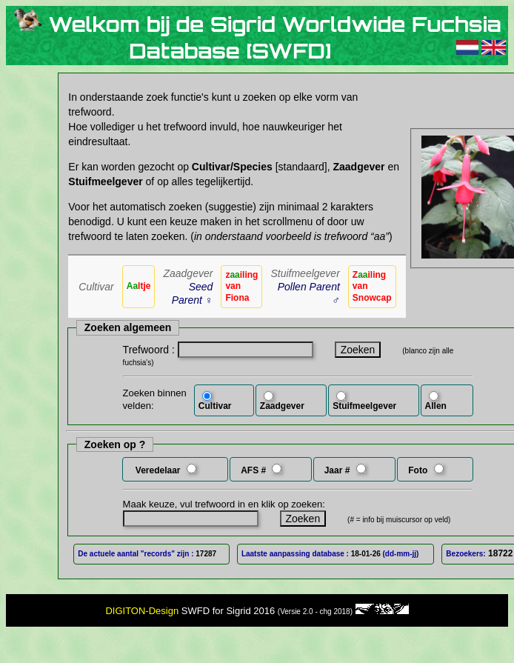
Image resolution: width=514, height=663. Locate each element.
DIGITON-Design (141, 610)
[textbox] (245, 350)
